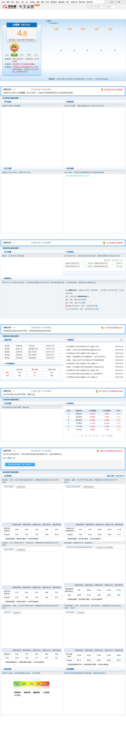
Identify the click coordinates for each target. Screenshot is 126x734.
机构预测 (70, 669)
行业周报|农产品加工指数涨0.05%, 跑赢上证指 (82, 370)
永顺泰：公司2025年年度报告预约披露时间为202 (83, 350)
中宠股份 (79, 423)
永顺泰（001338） (22, 24)
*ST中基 (79, 426)
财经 (12, 2)
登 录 (112, 2)
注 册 (118, 2)
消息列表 (7, 340)
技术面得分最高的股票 (11, 98)
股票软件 (90, 2)
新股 (38, 2)
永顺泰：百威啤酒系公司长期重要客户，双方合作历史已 (86, 357)
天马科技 (79, 429)
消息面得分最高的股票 (11, 336)
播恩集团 (79, 420)
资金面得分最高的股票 (11, 248)
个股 (22, 2)
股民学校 (82, 2)
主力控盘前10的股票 (114, 243)
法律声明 (70, 728)
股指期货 (54, 2)
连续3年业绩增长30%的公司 (111, 451)
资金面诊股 (67, 55)
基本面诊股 (108, 55)
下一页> (109, 436)
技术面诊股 (54, 55)
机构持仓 (7, 278)
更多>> (122, 340)
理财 (42, 2)
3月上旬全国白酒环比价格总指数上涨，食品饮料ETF (84, 374)
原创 (47, 2)
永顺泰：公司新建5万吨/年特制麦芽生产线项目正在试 (85, 367)
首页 (3, 2)
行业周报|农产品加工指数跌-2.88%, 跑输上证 (82, 353)
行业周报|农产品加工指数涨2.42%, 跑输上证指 (82, 346)
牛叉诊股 (29, 7)
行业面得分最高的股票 (11, 400)
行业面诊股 (94, 55)
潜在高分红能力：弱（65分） (20, 464)
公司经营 (7, 476)
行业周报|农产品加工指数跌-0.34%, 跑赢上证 (82, 363)
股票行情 (74, 2)
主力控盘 (7, 252)
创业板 (32, 2)
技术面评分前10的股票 (113, 90)
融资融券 (61, 2)
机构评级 (7, 669)
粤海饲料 (79, 417)
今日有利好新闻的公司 (113, 328)
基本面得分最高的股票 (11, 472)
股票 (8, 2)
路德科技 (79, 414)
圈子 (67, 2)
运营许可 (80, 728)
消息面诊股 (81, 55)
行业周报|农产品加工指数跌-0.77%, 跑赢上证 (82, 377)
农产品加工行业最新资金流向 (111, 391)
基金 (17, 2)
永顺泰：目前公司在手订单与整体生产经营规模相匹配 (85, 360)
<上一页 (75, 436)
